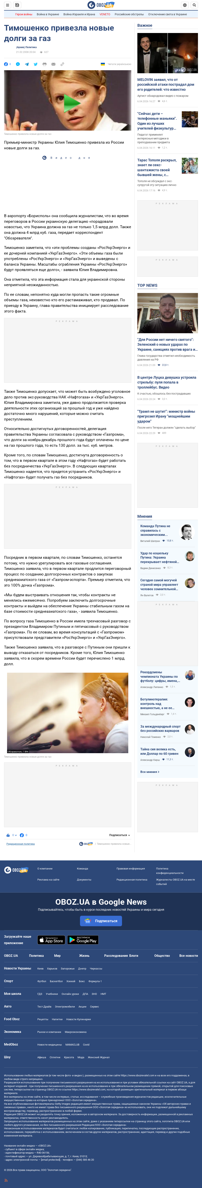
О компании (45, 868)
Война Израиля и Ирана (79, 14)
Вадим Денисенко (150, 568)
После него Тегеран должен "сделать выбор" (166, 427)
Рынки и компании (49, 1031)
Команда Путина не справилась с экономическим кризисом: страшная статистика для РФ (156, 530)
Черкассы (96, 968)
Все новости (188, 956)
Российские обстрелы (129, 14)
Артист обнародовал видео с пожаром (162, 95)
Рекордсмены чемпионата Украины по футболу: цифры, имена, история (159, 676)
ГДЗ (39, 993)
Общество (162, 956)
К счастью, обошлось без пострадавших (164, 393)
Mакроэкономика (75, 1031)
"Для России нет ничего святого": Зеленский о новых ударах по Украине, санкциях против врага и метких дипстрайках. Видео (166, 344)
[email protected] (50, 1159)
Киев (40, 968)
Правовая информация (131, 868)
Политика (36, 956)
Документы (84, 879)
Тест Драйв (44, 1006)
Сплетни (55, 1057)
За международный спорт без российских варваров (160, 729)
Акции (82, 1006)
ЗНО (94, 993)
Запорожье (68, 968)
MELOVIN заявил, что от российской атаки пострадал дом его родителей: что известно (165, 84)
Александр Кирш (150, 760)
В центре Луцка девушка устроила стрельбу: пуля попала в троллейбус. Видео (166, 382)
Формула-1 (95, 981)
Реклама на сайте (48, 879)
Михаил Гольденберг (152, 714)
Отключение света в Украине (167, 14)
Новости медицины (49, 1044)
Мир (57, 956)
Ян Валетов (147, 595)
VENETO (105, 14)
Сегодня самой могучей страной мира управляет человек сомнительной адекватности (159, 584)
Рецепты (42, 1019)
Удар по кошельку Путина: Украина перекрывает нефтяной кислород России (158, 557)
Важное (144, 25)
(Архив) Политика (26, 47)
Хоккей (70, 981)
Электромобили (65, 1006)
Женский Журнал (99, 1057)
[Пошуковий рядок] (194, 5)
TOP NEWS (147, 285)
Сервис (94, 1006)
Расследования (116, 956)
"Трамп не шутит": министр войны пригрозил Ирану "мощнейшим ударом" (166, 416)
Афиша (41, 1057)
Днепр (82, 968)
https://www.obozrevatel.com (137, 1075)
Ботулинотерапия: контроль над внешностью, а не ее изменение (156, 703)
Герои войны (23, 14)
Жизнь (84, 956)
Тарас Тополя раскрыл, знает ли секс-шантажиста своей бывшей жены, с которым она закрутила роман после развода (157, 167)
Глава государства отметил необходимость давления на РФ (166, 357)
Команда (82, 868)
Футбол (41, 981)
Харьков (52, 968)
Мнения (144, 516)
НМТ (103, 993)
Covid (86, 1044)
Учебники (52, 993)
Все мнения (148, 772)
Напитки (57, 1019)
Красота (69, 1057)
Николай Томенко (150, 737)
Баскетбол (56, 981)
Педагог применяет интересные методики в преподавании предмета (153, 138)
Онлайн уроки (70, 993)
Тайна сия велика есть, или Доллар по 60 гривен (159, 751)
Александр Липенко (151, 687)
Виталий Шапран (150, 541)
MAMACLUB (72, 1044)
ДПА (85, 993)
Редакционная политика (20, 844)
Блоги (133, 956)
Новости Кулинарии (78, 1019)
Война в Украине (48, 14)
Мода (81, 1057)
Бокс (82, 981)
